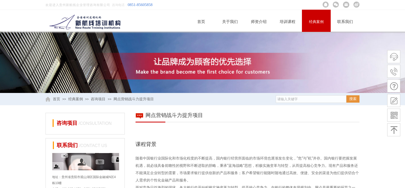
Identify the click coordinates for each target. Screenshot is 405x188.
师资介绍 (259, 22)
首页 (201, 22)
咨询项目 (98, 99)
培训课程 (287, 22)
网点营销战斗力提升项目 (134, 99)
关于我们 (230, 22)
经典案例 (316, 22)
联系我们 (345, 22)
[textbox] (311, 99)
